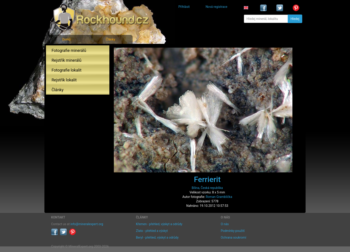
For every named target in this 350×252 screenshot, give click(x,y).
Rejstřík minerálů (66, 60)
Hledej (295, 19)
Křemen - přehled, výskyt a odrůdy (159, 224)
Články (110, 39)
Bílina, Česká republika (207, 188)
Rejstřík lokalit (64, 80)
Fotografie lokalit (66, 70)
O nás (225, 224)
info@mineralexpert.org (87, 224)
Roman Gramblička (219, 197)
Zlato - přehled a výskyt (152, 231)
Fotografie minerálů (69, 50)
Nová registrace (216, 6)
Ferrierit (207, 179)
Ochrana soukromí (233, 237)
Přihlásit (184, 6)
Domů (66, 39)
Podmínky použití (233, 231)
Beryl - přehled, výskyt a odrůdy (157, 237)
